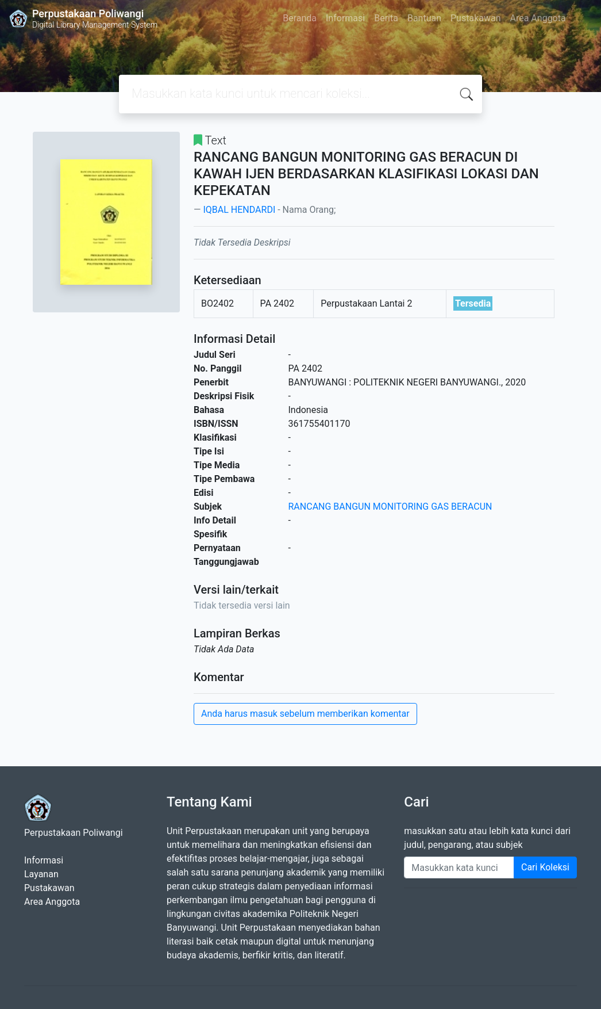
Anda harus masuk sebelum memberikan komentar (305, 713)
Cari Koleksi (545, 867)
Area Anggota (538, 18)
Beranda (300, 18)
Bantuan (424, 18)
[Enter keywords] (459, 867)
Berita (386, 18)
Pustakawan (475, 18)
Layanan (41, 874)
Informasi (345, 18)
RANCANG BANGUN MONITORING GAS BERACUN (390, 506)
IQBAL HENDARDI (239, 209)
